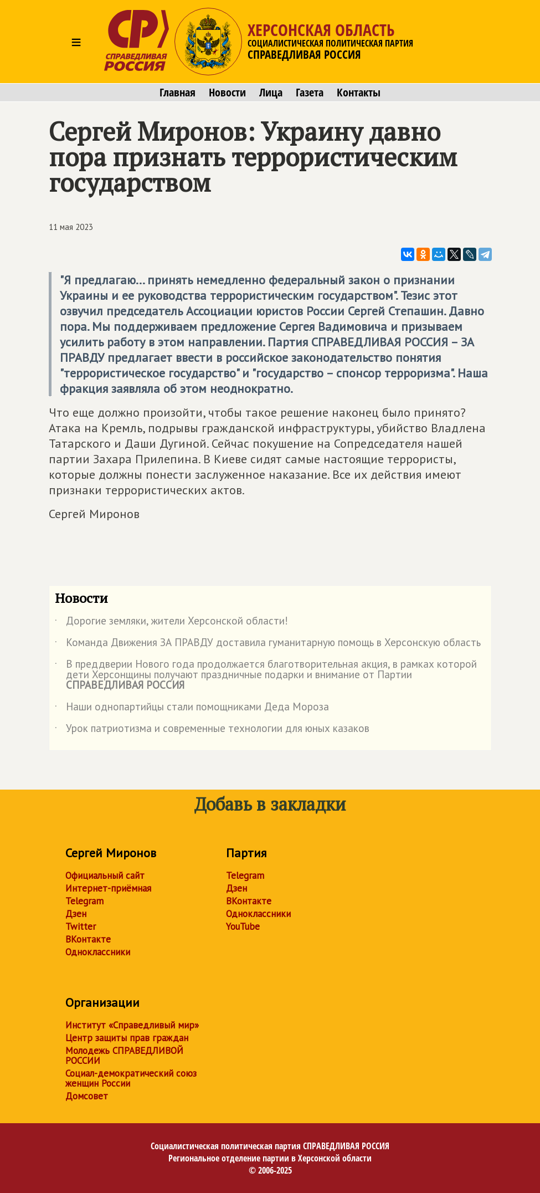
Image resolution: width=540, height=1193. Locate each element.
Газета (309, 92)
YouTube (243, 926)
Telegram (84, 901)
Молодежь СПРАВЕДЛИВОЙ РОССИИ (124, 1056)
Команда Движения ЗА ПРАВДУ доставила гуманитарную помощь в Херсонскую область (268, 644)
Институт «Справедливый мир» (132, 1025)
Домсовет (86, 1096)
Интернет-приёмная (108, 888)
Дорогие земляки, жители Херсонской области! (171, 623)
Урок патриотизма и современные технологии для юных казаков (212, 730)
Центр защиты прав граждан (126, 1038)
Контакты (358, 92)
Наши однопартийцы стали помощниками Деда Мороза (192, 709)
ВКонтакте (88, 939)
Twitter (80, 926)
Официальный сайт (105, 875)
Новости (227, 92)
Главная (178, 92)
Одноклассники (97, 952)
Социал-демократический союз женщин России (131, 1078)
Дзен (75, 914)
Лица (270, 92)
